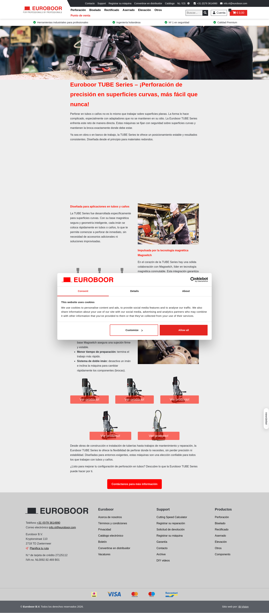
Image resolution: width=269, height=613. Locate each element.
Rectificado (111, 10)
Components (222, 554)
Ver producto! (89, 399)
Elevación (144, 10)
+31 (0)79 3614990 (48, 522)
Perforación (78, 10)
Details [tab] (134, 291)
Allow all (183, 330)
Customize (134, 330)
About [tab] (186, 291)
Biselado (95, 10)
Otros (158, 10)
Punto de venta (80, 15)
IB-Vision (243, 606)
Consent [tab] (83, 291)
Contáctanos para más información (134, 484)
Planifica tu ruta (39, 548)
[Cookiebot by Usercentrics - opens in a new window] (193, 279)
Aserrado (129, 10)
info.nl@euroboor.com (62, 527)
